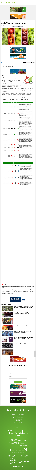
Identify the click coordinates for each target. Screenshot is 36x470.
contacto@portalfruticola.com (18, 417)
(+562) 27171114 (18, 416)
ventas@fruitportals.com (18, 419)
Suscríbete (34, 354)
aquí (5, 288)
